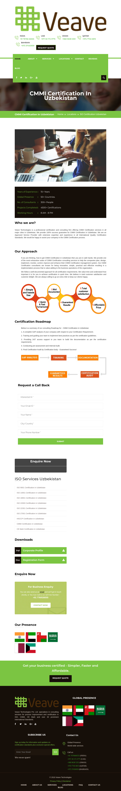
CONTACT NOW (41, 604)
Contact (79, 58)
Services (46, 58)
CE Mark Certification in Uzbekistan (31, 528)
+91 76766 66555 (27, 39)
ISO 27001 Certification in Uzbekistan (31, 513)
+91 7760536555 (40, 597)
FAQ (81, 784)
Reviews (92, 58)
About (31, 58)
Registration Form (29, 559)
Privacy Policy (55, 780)
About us (37, 784)
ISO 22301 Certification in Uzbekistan (31, 507)
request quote (60, 677)
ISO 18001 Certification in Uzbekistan (31, 497)
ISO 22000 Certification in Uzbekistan (31, 502)
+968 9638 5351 (69, 39)
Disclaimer (67, 780)
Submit (60, 440)
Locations (64, 58)
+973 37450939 (27, 46)
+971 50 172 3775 (48, 39)
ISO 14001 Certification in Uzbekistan (31, 492)
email (42, 591)
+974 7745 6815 (89, 39)
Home (18, 58)
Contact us (94, 784)
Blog (17, 68)
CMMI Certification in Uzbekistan (34, 113)
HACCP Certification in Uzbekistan (30, 518)
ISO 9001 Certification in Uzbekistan (31, 487)
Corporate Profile (29, 549)
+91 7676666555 (73, 755)
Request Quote (46, 48)
